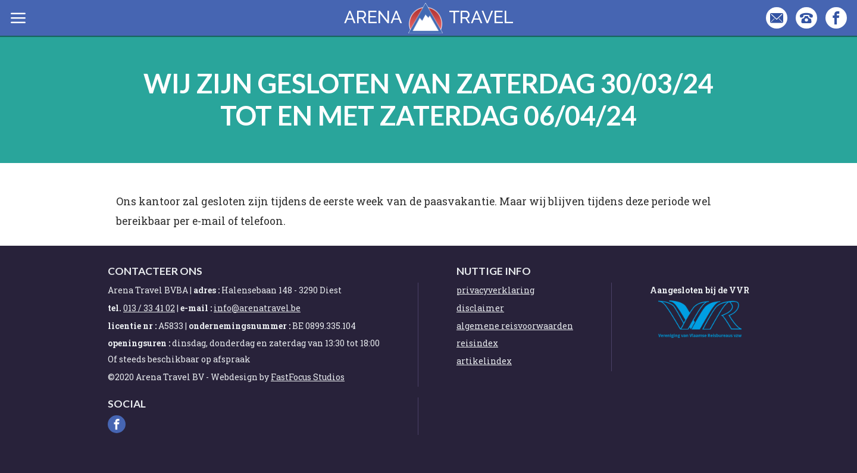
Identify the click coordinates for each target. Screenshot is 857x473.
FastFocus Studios (308, 377)
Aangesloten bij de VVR (699, 290)
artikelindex (484, 361)
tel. (114, 308)
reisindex (477, 343)
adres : (207, 290)
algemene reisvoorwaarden (514, 325)
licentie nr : (132, 325)
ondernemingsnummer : (239, 325)
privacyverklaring (495, 290)
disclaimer (480, 308)
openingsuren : (139, 343)
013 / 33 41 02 (149, 308)
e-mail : (196, 308)
